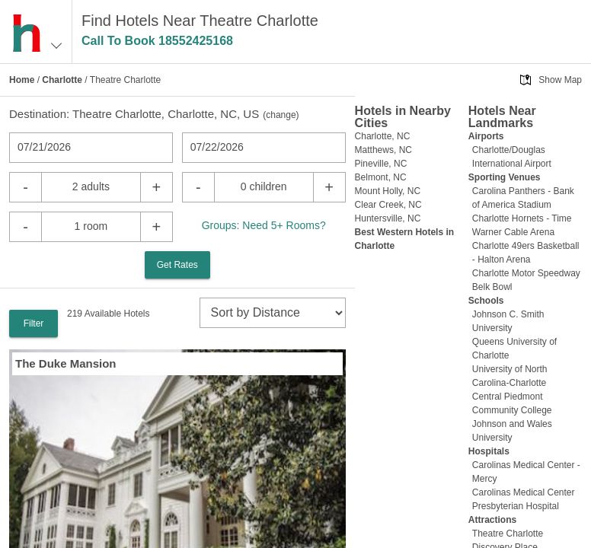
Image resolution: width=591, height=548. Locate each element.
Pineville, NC (381, 163)
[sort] (273, 313)
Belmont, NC (381, 177)
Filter (34, 323)
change (281, 115)
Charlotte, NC (383, 136)
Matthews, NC (383, 150)
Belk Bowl (492, 287)
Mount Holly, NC (387, 191)
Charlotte (62, 80)
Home (21, 80)
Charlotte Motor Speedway (526, 273)
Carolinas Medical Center (523, 492)
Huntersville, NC (388, 218)
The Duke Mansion (66, 363)
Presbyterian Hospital (515, 506)
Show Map (560, 80)
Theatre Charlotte (507, 533)
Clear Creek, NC (388, 204)
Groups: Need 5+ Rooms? (264, 225)
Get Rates (177, 265)
